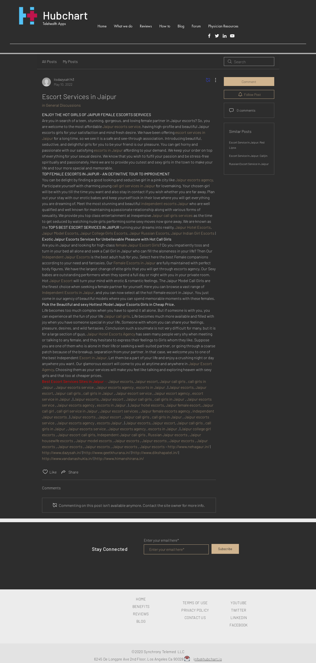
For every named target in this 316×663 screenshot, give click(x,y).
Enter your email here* (161, 540)
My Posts (70, 61)
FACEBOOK (239, 625)
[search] (249, 61)
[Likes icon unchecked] (45, 472)
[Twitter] (217, 36)
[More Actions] (213, 80)
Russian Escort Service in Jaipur (249, 164)
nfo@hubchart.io (208, 659)
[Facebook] (209, 36)
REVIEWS (141, 614)
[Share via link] (69, 472)
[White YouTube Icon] (232, 36)
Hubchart (65, 15)
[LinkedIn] (224, 36)
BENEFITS (140, 606)
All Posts (49, 61)
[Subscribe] (225, 549)
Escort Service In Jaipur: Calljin (248, 155)
